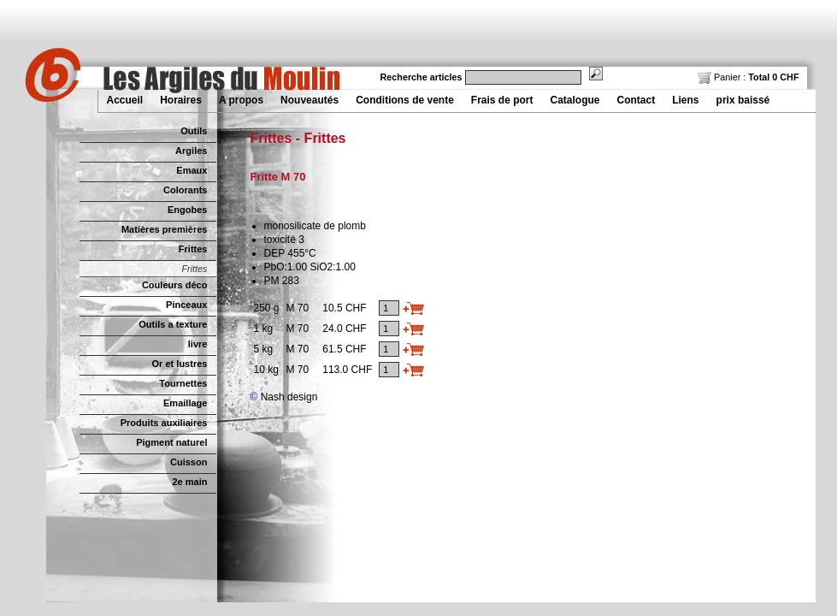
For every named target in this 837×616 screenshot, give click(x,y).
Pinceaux (186, 304)
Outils (193, 131)
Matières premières (164, 229)
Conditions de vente (405, 100)
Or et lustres (180, 363)
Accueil (125, 100)
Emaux (191, 170)
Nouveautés (309, 100)
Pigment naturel (171, 442)
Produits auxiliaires (164, 423)
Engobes (188, 209)
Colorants (185, 190)
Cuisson (189, 462)
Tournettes (183, 383)
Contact (636, 100)
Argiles (191, 150)
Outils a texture (173, 324)
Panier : (748, 77)
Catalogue (575, 100)
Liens (685, 100)
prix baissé (743, 100)
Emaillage (185, 403)
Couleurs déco (175, 285)
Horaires (181, 100)
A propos (241, 100)
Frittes (193, 249)
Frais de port (502, 100)
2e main (189, 482)
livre (198, 344)
